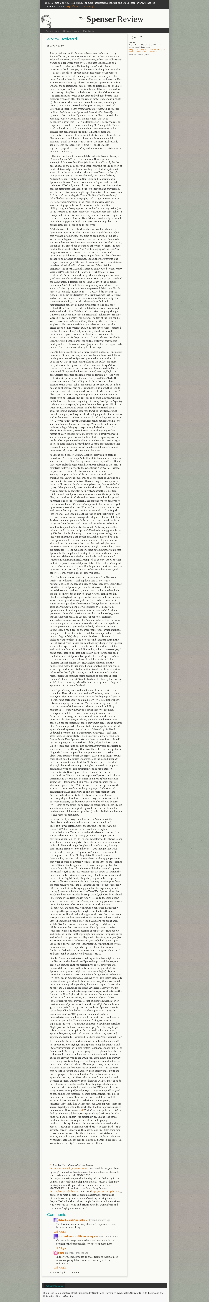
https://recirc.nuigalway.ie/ (105, 1191)
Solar (59, 1252)
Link (56, 1231)
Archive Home (52, 31)
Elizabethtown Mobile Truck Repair (75, 1236)
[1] (81, 1110)
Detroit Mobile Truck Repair (71, 1220)
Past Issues (88, 31)
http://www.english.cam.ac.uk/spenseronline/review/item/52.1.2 (147, 51)
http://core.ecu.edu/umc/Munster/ (69, 1168)
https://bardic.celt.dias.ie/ (64, 1191)
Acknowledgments (54, 1286)
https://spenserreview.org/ (80, 6)
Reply (63, 1231)
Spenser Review (71, 31)
